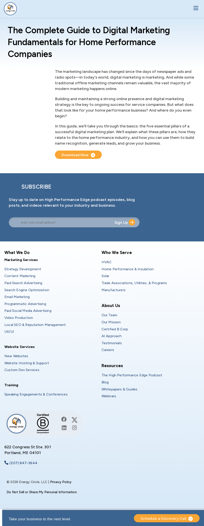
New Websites (16, 356)
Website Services (19, 347)
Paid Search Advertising (23, 283)
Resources (112, 365)
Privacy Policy (61, 482)
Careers (108, 350)
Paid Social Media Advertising (27, 311)
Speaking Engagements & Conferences (36, 394)
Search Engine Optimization (26, 290)
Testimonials (112, 343)
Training (11, 385)
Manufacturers (114, 290)
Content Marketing (19, 276)
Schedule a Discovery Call (163, 518)
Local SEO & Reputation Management (35, 325)
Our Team (109, 315)
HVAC (107, 262)
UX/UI (9, 331)
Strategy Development (22, 269)
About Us (111, 305)
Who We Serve (117, 252)
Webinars (109, 396)
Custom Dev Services (21, 370)
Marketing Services (21, 260)
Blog (105, 382)
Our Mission (111, 322)
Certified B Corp (115, 329)
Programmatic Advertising (25, 304)
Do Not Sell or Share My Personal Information (42, 492)
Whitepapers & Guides (120, 389)
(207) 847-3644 (23, 463)
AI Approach (112, 336)
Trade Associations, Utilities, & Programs (134, 283)
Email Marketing (17, 297)
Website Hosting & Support (26, 363)
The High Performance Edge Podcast (132, 375)
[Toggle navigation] (194, 8)
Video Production (18, 318)
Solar (105, 276)
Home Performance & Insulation (128, 269)
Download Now (75, 155)
